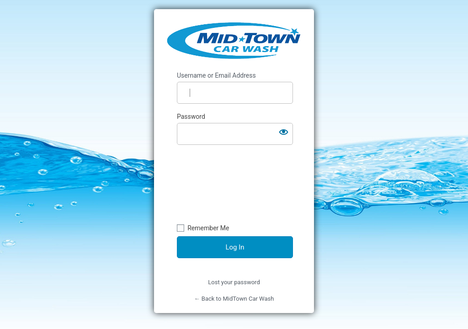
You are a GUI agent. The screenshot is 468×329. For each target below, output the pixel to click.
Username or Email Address (216, 75)
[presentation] (214, 186)
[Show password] (284, 132)
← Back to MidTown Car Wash (234, 298)
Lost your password (234, 282)
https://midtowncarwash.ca (234, 40)
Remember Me (208, 228)
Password (191, 116)
